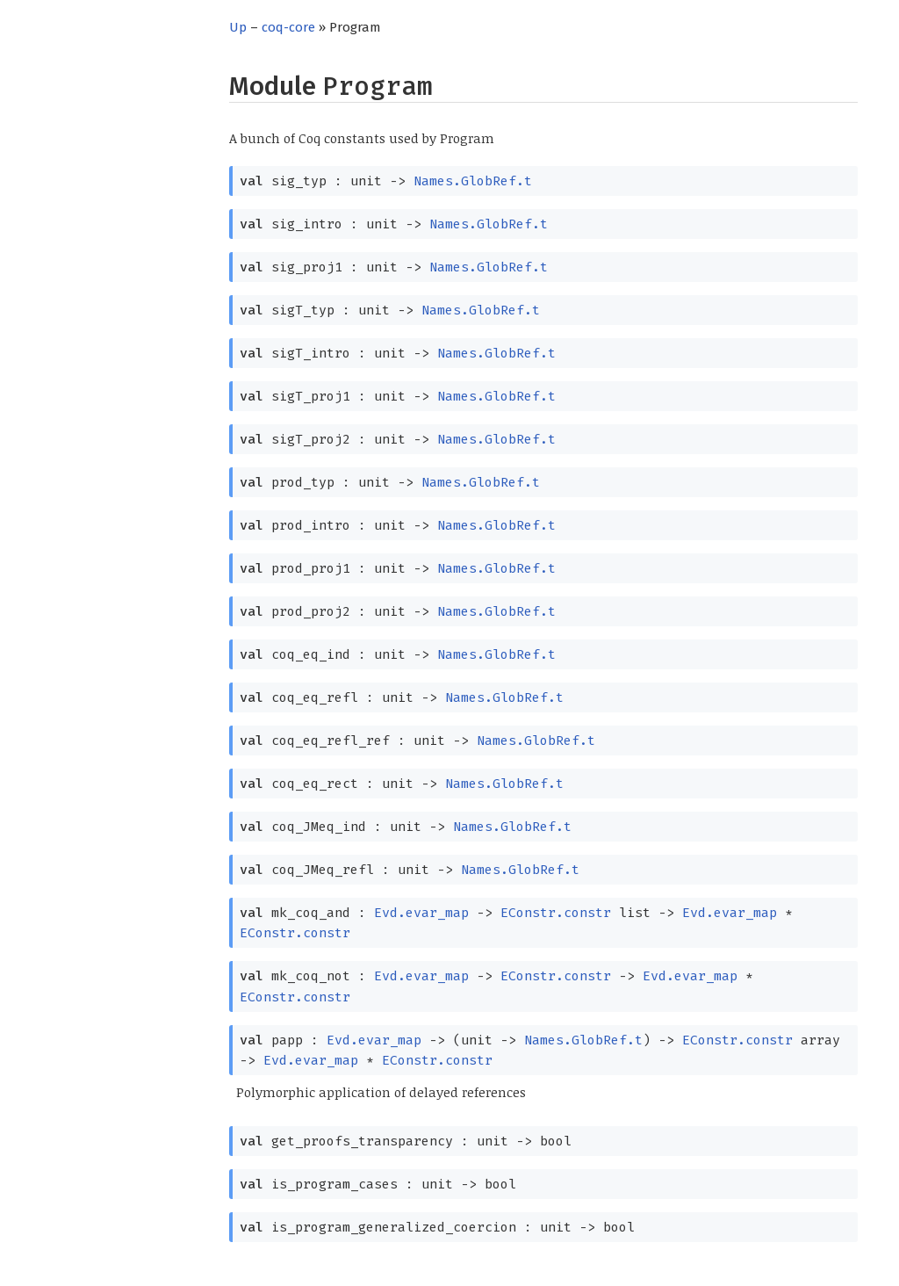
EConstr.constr (555, 913)
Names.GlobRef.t (473, 181)
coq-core (288, 27)
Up (238, 27)
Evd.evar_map (421, 913)
